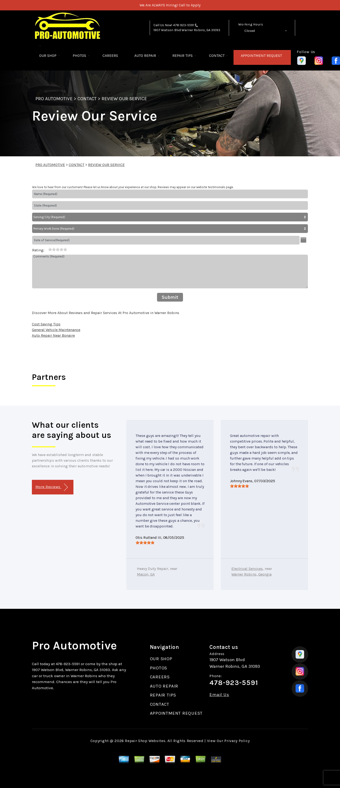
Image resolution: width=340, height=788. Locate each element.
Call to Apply (189, 5)
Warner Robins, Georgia (251, 574)
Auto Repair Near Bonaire (53, 335)
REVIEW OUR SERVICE (124, 98)
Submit (170, 297)
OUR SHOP (47, 55)
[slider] (57, 249)
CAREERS (110, 55)
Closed (249, 31)
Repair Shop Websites (145, 740)
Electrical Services (247, 568)
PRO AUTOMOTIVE (53, 98)
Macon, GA (146, 574)
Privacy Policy (237, 740)
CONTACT (217, 55)
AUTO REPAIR (145, 55)
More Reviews (51, 487)
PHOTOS (79, 55)
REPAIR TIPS (182, 55)
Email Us (219, 695)
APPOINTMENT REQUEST (261, 55)
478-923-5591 (183, 25)
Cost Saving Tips (46, 324)
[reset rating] (46, 249)
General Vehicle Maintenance (56, 330)
